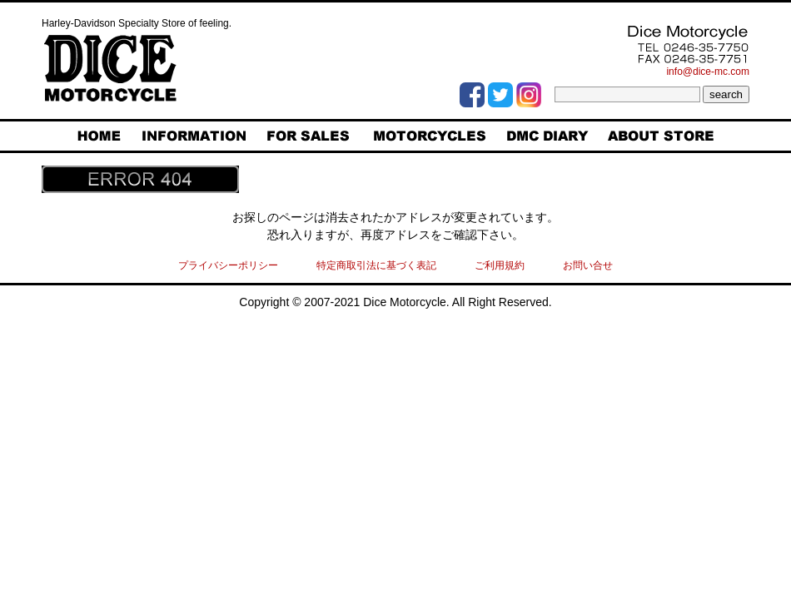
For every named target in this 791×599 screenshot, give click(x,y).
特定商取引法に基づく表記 (376, 265)
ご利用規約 (500, 265)
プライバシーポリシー (228, 265)
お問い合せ (588, 265)
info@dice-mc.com (707, 71)
